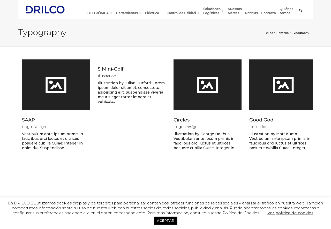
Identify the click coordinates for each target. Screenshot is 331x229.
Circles (182, 120)
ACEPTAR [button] (165, 220)
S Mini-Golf (111, 69)
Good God (261, 120)
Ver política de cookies (290, 212)
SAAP (28, 120)
